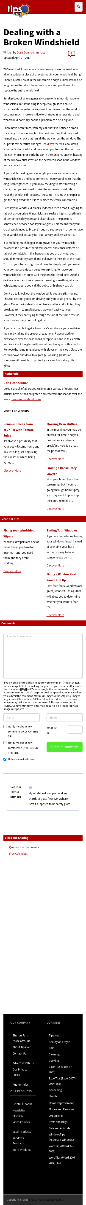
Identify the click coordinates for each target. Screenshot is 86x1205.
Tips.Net (54, 1035)
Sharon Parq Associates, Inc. (46, 1200)
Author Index (20, 1085)
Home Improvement (61, 1103)
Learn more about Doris (26, 399)
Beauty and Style (59, 1042)
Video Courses (21, 1122)
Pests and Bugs (58, 1122)
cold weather (52, 144)
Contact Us (19, 1053)
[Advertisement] (26, 939)
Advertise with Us (23, 1063)
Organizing (56, 1116)
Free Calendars (18, 854)
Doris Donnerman (28, 52)
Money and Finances (61, 1109)
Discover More (12, 470)
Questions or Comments (24, 847)
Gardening (55, 1090)
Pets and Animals (59, 1128)
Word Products (22, 1150)
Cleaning (54, 1054)
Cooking (54, 1061)
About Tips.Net (22, 1047)
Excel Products (22, 1132)
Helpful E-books (22, 1104)
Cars (51, 1048)
